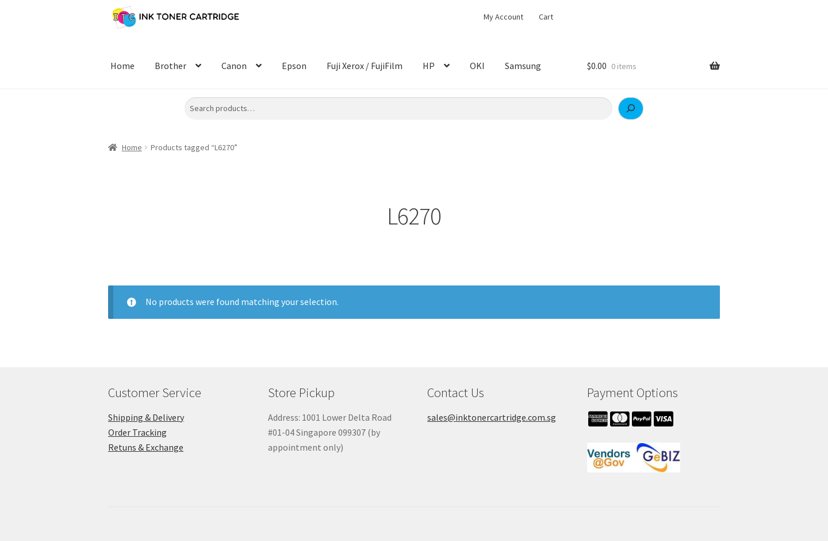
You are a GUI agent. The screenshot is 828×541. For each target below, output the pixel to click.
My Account (503, 17)
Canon (234, 65)
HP (429, 65)
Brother (170, 65)
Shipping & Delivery (146, 417)
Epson (294, 65)
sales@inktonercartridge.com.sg (491, 417)
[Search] (630, 108)
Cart (546, 17)
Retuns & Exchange (145, 447)
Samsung (523, 65)
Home (122, 65)
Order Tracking (137, 432)
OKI (477, 65)
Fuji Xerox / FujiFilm (364, 65)
